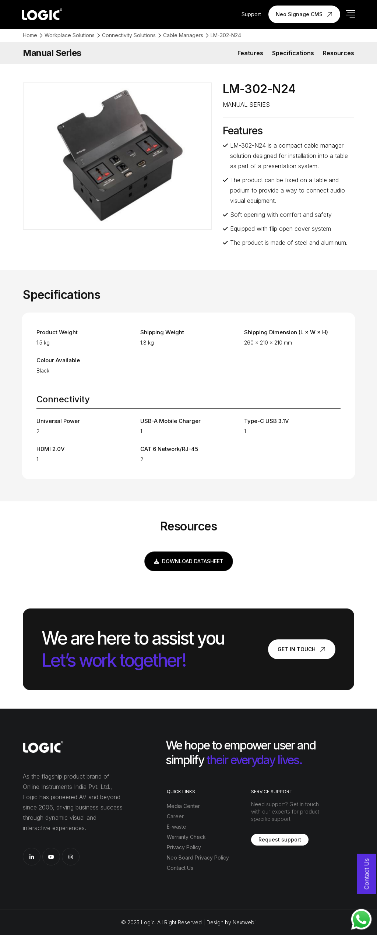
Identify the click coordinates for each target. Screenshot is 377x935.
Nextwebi (244, 922)
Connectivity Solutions (129, 35)
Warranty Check (186, 837)
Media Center (183, 806)
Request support (279, 839)
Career (175, 816)
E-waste (176, 826)
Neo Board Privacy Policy (198, 857)
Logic (148, 922)
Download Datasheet (188, 561)
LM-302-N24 (226, 35)
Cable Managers (183, 35)
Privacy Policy (184, 847)
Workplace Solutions (70, 35)
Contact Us (180, 868)
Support (251, 14)
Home (30, 35)
